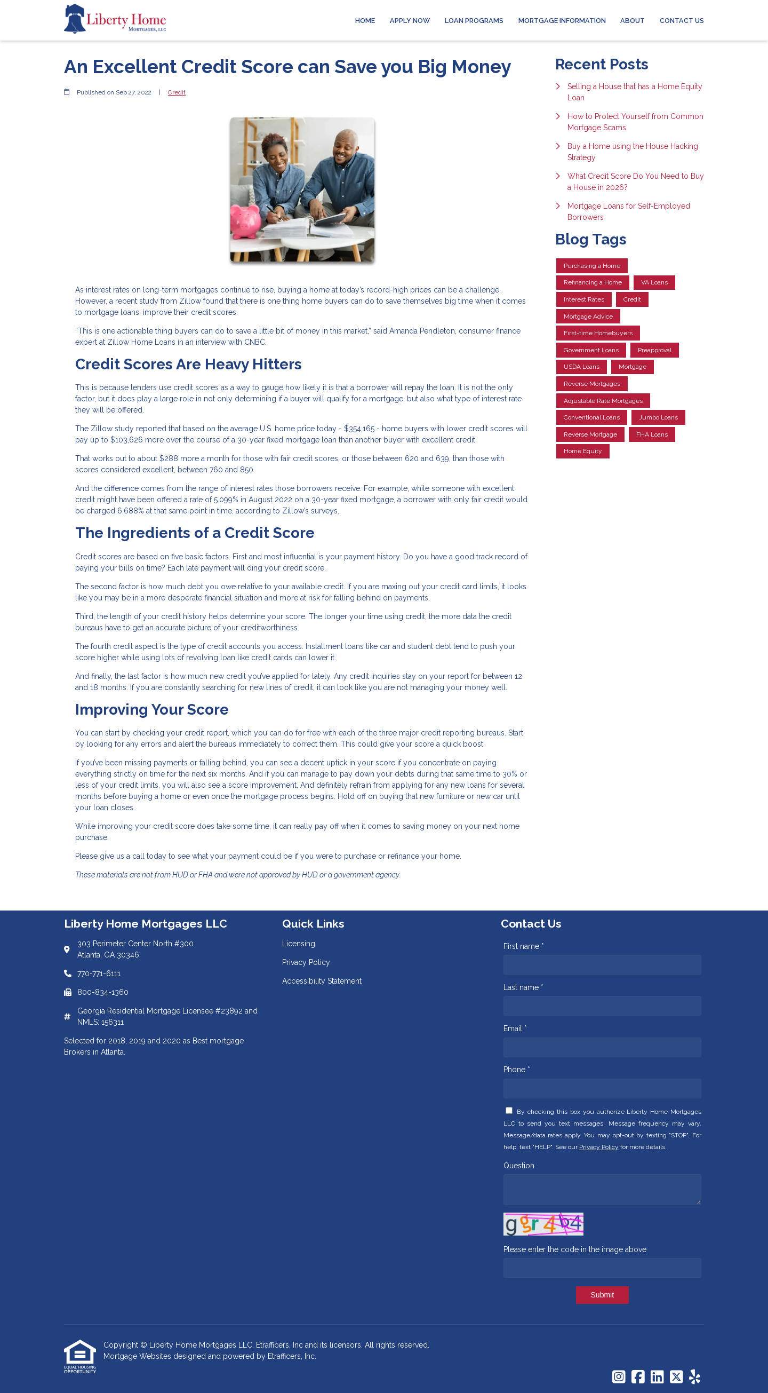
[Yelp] (694, 1378)
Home (365, 21)
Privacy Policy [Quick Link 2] (306, 962)
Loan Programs (474, 21)
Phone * (516, 1069)
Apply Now (410, 21)
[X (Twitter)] (676, 1378)
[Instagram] (619, 1378)
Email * (515, 1028)
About (632, 21)
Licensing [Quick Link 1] (298, 943)
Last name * (523, 987)
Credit (177, 92)
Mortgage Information (562, 21)
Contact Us (682, 21)
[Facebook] (638, 1378)
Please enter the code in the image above (574, 1249)
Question (518, 1165)
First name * (523, 946)
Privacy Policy (599, 1147)
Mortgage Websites (138, 1356)
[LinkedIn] (657, 1378)
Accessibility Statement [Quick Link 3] (322, 981)
